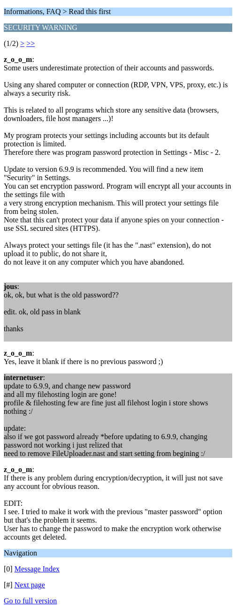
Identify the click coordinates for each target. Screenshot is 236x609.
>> (30, 43)
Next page (30, 585)
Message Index (37, 569)
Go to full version (30, 601)
